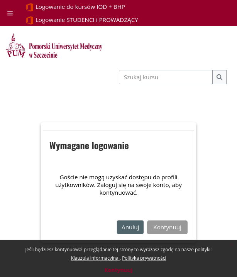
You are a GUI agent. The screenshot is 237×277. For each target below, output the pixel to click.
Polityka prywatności (144, 258)
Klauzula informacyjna (95, 258)
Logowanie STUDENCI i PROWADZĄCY (81, 20)
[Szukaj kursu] (166, 77)
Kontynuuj (118, 270)
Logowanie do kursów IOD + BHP (75, 7)
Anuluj (130, 227)
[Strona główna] (54, 45)
